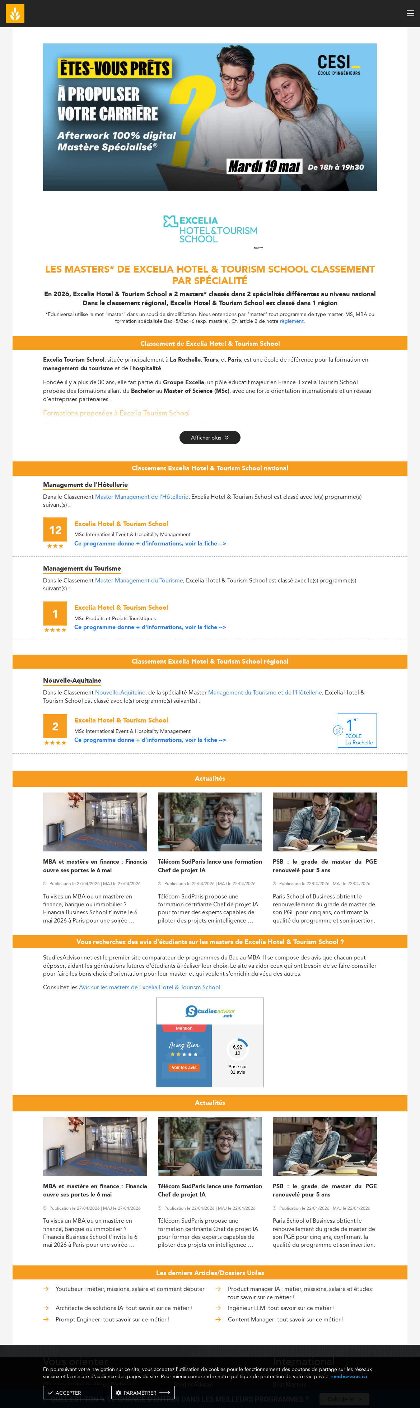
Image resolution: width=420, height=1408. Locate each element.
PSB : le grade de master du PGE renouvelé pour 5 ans (325, 866)
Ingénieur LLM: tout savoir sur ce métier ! (281, 1308)
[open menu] (410, 13)
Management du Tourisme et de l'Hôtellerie (265, 692)
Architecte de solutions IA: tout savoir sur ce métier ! (124, 1308)
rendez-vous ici (349, 1376)
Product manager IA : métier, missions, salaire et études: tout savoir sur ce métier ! (300, 1292)
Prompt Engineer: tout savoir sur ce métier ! (112, 1319)
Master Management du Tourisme (139, 580)
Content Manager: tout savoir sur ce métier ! (286, 1319)
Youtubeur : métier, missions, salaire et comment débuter (130, 1288)
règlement (292, 321)
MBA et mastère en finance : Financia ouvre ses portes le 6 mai (95, 866)
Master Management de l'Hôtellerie (141, 496)
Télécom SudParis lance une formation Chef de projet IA (210, 866)
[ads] (210, 189)
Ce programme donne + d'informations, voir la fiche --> (150, 543)
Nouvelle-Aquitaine (120, 692)
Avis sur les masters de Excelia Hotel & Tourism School (149, 987)
